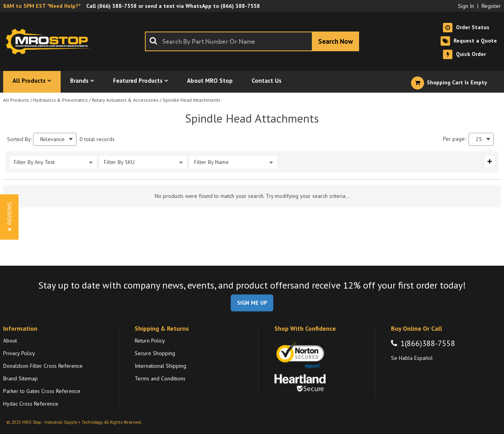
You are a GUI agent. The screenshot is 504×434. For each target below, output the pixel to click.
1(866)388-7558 (427, 343)
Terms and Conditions (160, 378)
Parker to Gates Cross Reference (41, 391)
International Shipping (160, 365)
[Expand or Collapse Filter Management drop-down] (489, 161)
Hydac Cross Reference (30, 403)
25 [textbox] (479, 139)
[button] (9, 217)
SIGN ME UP (252, 302)
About (10, 340)
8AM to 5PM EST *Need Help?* (41, 6)
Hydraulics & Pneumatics (60, 100)
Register (491, 6)
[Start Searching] (335, 41)
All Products (16, 100)
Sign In (466, 6)
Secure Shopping (155, 353)
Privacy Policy (19, 353)
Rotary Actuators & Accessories (125, 100)
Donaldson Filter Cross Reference (43, 365)
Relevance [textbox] (52, 139)
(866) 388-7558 (117, 6)
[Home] (50, 41)
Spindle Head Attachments (191, 100)
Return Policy (150, 340)
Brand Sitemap (20, 378)
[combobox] (252, 41)
